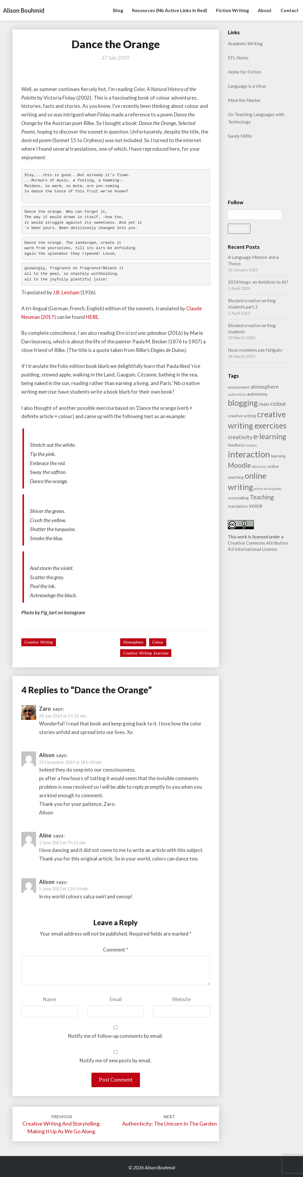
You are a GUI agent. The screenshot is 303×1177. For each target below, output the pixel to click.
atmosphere (133, 641)
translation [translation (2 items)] (238, 506)
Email (116, 999)
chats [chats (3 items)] (264, 404)
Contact (290, 10)
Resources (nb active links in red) (169, 10)
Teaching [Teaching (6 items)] (262, 497)
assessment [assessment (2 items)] (239, 386)
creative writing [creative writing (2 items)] (242, 415)
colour (157, 641)
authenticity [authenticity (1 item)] (237, 394)
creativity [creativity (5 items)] (240, 437)
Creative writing (38, 641)
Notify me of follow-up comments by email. (115, 1036)
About (265, 10)
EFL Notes (238, 57)
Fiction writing (232, 10)
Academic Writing (245, 43)
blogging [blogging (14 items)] (243, 403)
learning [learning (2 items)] (278, 455)
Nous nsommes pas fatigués (255, 350)
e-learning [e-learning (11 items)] (269, 436)
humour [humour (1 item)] (251, 445)
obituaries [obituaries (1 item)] (259, 466)
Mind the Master (244, 100)
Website (181, 999)
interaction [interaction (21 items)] (249, 454)
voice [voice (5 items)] (255, 505)
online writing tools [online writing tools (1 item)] (268, 489)
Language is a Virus (247, 86)
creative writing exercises (145, 652)
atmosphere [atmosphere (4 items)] (265, 386)
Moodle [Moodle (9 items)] (239, 465)
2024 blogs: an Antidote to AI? (258, 282)
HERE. (92, 317)
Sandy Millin (240, 136)
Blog (118, 10)
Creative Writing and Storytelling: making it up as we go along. (61, 1124)
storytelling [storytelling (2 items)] (238, 497)
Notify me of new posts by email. (116, 1060)
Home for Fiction (244, 71)
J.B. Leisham (66, 292)
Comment (115, 950)
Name (49, 999)
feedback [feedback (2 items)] (236, 444)
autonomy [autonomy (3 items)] (257, 394)
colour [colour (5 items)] (278, 403)
